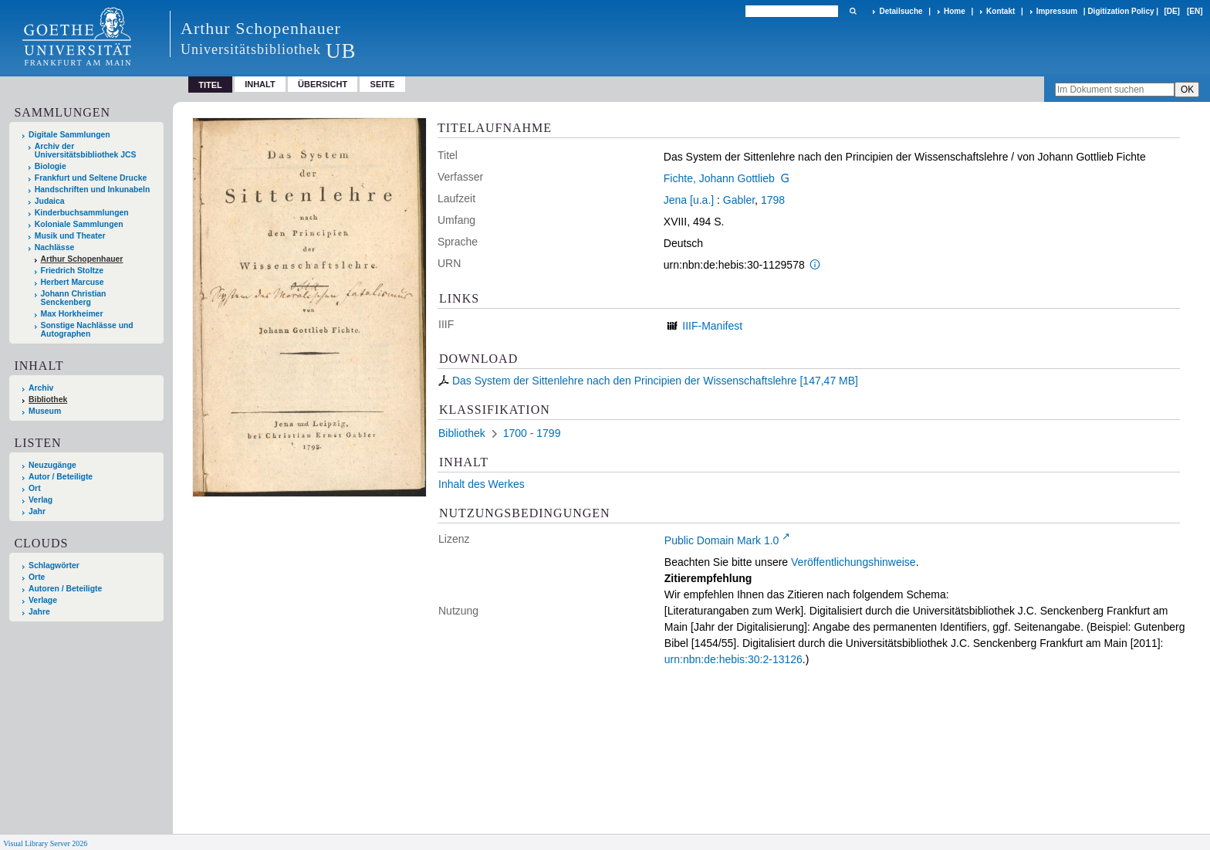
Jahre (39, 612)
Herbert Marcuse (72, 282)
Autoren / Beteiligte (65, 588)
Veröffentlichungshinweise (853, 562)
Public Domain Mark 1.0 (721, 540)
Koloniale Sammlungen (79, 224)
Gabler (739, 200)
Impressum (1056, 11)
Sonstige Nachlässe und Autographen (87, 329)
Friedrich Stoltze (72, 270)
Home (954, 11)
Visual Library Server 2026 (45, 843)
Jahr (37, 511)
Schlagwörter (54, 565)
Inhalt (260, 84)
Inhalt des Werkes (481, 484)
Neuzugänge (52, 465)
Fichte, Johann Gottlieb (719, 178)
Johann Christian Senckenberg (73, 298)
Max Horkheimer (72, 314)
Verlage (43, 600)
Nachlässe (54, 247)
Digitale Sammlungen (69, 134)
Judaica (50, 201)
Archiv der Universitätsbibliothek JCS (86, 150)
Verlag (40, 500)
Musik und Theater (70, 236)
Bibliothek (48, 399)
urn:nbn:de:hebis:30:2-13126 (733, 659)
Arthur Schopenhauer (82, 259)
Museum (45, 411)
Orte (37, 577)
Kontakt (1000, 11)
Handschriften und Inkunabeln (92, 189)
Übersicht (322, 84)
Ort (35, 488)
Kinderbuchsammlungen (82, 212)
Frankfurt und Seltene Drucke (91, 178)
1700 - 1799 (532, 433)
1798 (773, 200)
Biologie (50, 166)
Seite (382, 84)
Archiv (41, 388)
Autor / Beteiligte (61, 476)
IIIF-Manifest (712, 326)
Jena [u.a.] (689, 200)
